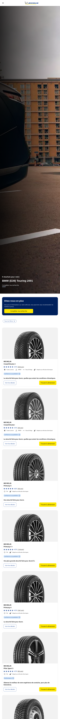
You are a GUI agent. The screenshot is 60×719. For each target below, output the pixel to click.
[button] (14, 367)
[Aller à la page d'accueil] (32, 3)
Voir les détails (10, 383)
